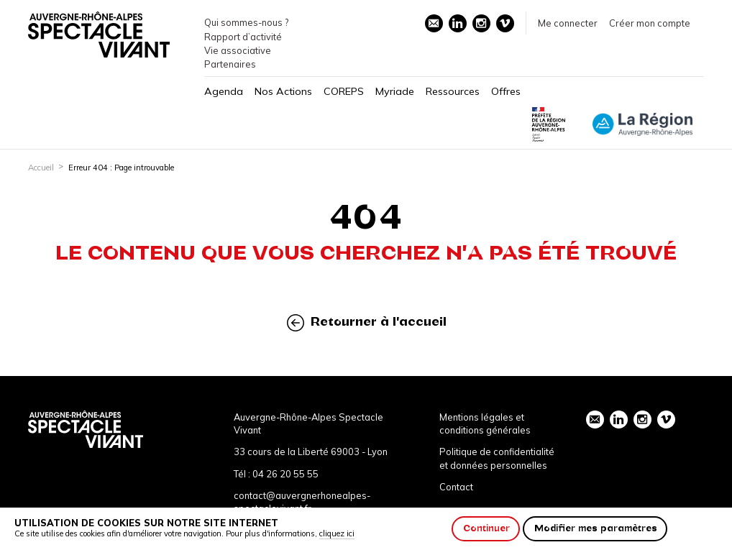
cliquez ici (336, 533)
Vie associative (237, 50)
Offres (506, 91)
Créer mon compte (649, 23)
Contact (456, 486)
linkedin (457, 23)
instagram (481, 23)
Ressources (453, 91)
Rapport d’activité (243, 36)
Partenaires (230, 64)
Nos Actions (283, 91)
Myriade (394, 91)
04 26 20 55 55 (285, 474)
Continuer (486, 528)
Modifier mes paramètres (595, 528)
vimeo (505, 23)
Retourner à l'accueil (367, 322)
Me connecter (568, 23)
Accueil (41, 167)
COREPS (344, 91)
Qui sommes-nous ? (246, 22)
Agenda (223, 91)
